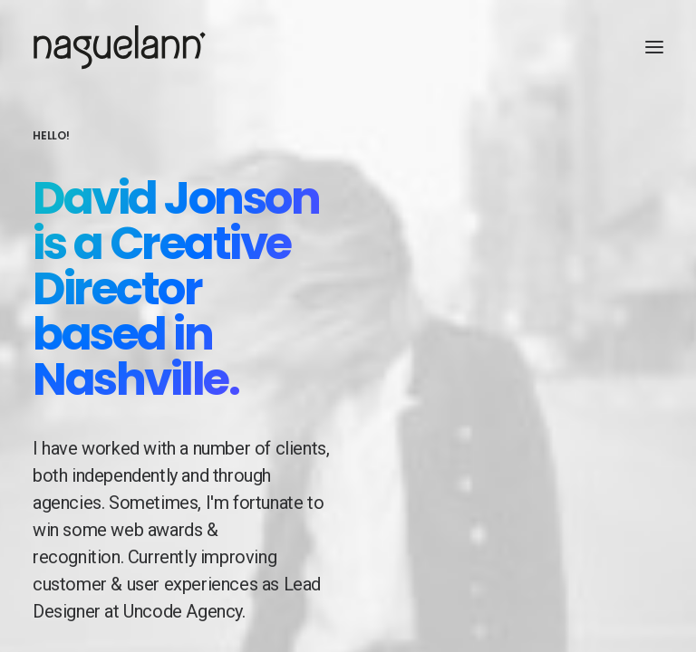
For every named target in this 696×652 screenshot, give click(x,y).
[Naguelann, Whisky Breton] (120, 47)
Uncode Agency (182, 616)
